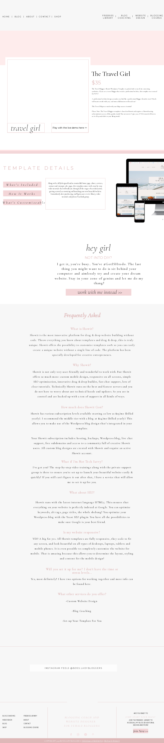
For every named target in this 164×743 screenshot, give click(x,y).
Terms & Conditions (92, 741)
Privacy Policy (112, 741)
